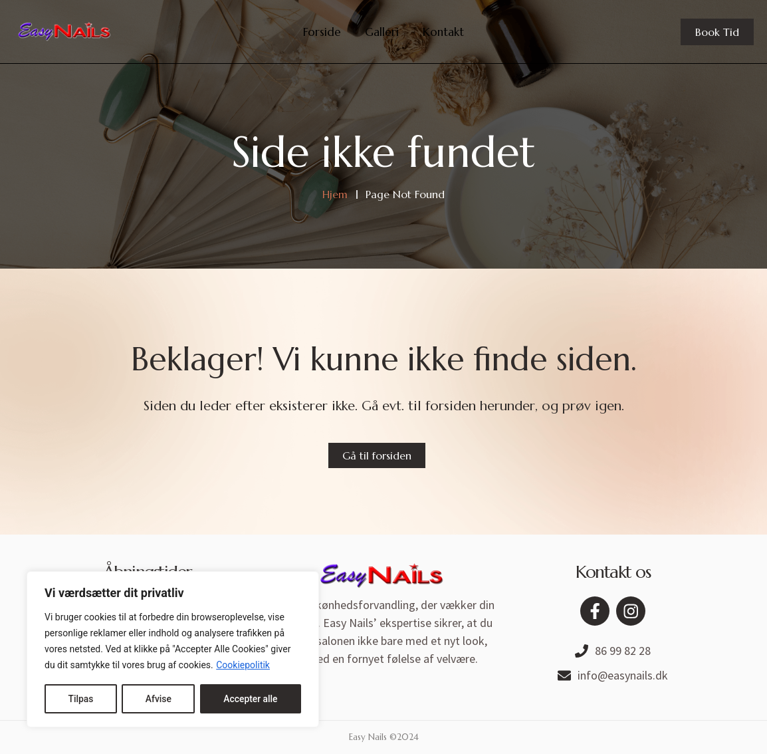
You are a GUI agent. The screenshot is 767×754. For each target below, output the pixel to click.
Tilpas (80, 698)
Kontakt (443, 32)
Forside (322, 32)
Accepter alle (250, 698)
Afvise (158, 698)
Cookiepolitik (243, 665)
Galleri (382, 32)
